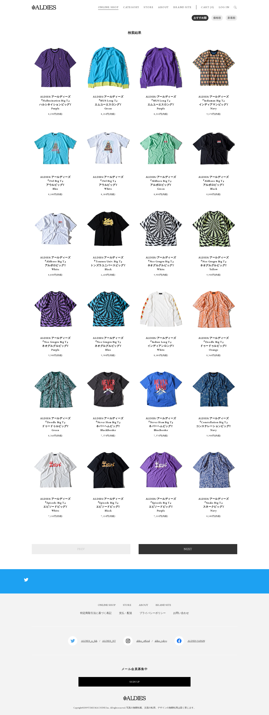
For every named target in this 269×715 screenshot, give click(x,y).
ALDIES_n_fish (89, 641)
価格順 (217, 17)
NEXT (188, 549)
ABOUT (163, 7)
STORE (148, 7)
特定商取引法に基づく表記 (96, 612)
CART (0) (207, 7)
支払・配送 (125, 612)
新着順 (231, 17)
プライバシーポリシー (153, 612)
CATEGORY (131, 7)
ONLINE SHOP (108, 7)
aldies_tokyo (161, 641)
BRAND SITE (182, 7)
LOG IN (224, 7)
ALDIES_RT (109, 641)
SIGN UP (134, 681)
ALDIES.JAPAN (196, 641)
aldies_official (143, 641)
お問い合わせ (181, 612)
